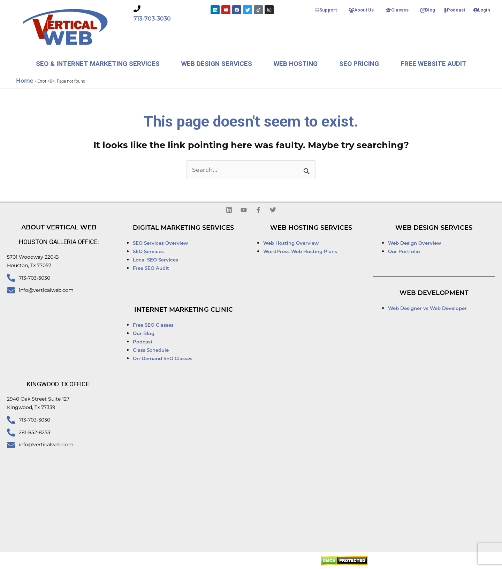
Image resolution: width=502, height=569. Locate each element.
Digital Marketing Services (183, 228)
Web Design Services (216, 64)
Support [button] (326, 10)
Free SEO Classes (153, 325)
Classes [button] (397, 10)
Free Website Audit (433, 64)
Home (24, 80)
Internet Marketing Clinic (183, 309)
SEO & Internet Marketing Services (98, 64)
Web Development (434, 293)
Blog (427, 10)
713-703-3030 (152, 18)
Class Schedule (151, 350)
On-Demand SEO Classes (162, 358)
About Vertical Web (59, 227)
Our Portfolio (404, 251)
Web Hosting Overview (291, 243)
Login (481, 10)
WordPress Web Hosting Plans (300, 251)
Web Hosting (296, 64)
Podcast (454, 10)
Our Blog (143, 333)
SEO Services (149, 251)
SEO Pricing (359, 64)
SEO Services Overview (160, 243)
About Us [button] (361, 10)
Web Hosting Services (311, 228)
